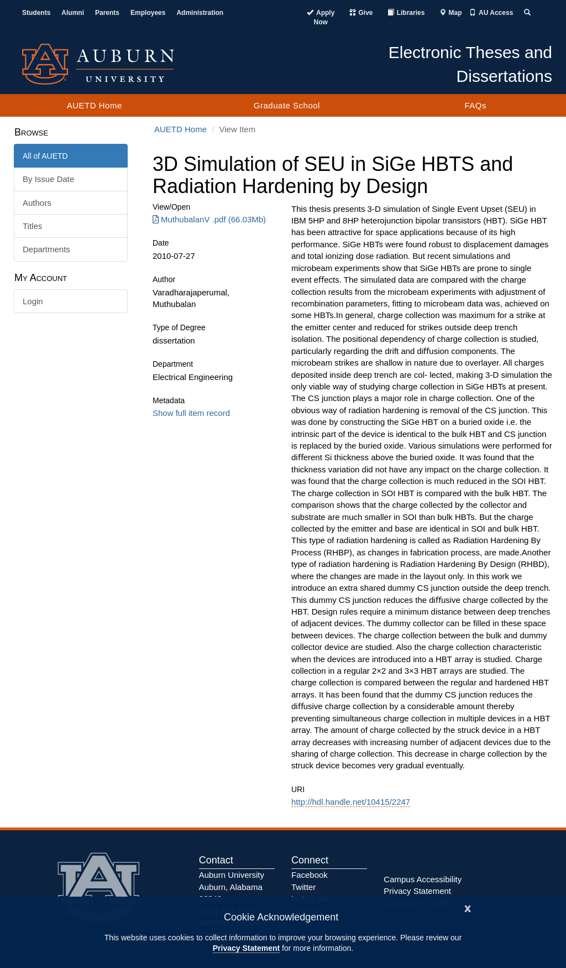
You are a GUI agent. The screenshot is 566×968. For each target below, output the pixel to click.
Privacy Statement (246, 948)
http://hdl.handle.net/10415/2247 (350, 801)
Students (36, 13)
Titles (32, 226)
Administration (199, 13)
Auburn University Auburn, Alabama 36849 (231, 886)
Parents (107, 13)
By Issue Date (48, 179)
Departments (46, 249)
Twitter (303, 887)
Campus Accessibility (423, 879)
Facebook (309, 874)
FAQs (475, 105)
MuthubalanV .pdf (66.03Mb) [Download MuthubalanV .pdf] (209, 219)
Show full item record (191, 413)
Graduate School (287, 105)
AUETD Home (94, 105)
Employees (147, 13)
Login (33, 301)
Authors (37, 202)
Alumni (72, 13)
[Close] (467, 907)
